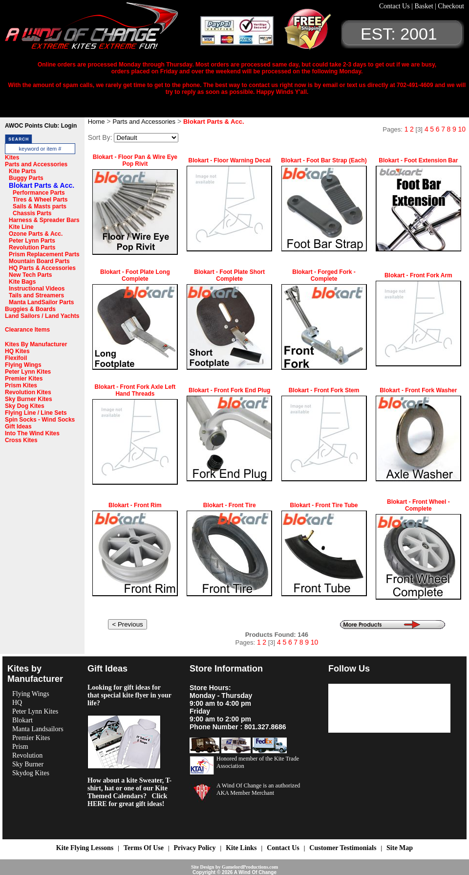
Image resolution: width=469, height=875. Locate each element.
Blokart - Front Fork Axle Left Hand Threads (135, 390)
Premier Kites (24, 378)
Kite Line (21, 227)
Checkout (451, 6)
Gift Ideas (18, 426)
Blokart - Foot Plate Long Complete (135, 275)
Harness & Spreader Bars (44, 220)
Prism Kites (21, 385)
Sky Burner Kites (28, 399)
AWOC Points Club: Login (41, 125)
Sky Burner (27, 764)
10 (462, 129)
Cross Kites (21, 440)
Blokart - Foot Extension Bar (418, 160)
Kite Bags (22, 281)
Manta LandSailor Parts (41, 302)
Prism (20, 746)
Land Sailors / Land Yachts (42, 316)
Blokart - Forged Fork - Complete (323, 275)
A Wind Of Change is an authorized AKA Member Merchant (258, 789)
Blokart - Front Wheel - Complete (418, 505)
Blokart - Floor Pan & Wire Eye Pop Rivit (135, 160)
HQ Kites (17, 351)
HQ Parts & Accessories (42, 268)
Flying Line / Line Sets (36, 412)
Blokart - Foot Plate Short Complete (229, 275)
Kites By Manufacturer (36, 344)
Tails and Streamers (36, 295)
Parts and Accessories (36, 164)
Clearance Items (27, 329)
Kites (12, 157)
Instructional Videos (36, 288)
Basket (424, 6)
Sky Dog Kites (24, 406)
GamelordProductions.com (250, 867)
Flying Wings (23, 364)
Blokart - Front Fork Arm (418, 275)
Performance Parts (39, 192)
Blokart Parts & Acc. (41, 185)
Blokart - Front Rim (135, 505)
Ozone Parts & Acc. (36, 233)
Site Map (399, 848)
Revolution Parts (32, 247)
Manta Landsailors (38, 729)
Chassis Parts (32, 213)
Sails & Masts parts (39, 206)
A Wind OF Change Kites (102, 29)
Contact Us (395, 6)
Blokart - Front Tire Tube (324, 505)
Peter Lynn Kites (28, 371)
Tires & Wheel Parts (40, 199)
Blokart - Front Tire (229, 505)
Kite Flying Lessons (84, 848)
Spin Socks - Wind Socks (40, 419)
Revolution (27, 755)
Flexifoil (16, 358)
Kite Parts (22, 171)
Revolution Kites (28, 392)
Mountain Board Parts (39, 261)
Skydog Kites (30, 773)
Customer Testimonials (342, 848)
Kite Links (241, 848)
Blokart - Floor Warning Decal (230, 160)
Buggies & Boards (30, 309)
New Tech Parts (30, 274)
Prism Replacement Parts (44, 254)
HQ (17, 702)
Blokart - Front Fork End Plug (229, 390)
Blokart (22, 720)
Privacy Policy (195, 848)
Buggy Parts (26, 178)
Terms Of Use (144, 848)
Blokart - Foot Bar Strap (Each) (323, 160)
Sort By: (100, 137)
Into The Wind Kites (32, 433)
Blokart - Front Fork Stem (324, 390)
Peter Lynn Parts (32, 240)
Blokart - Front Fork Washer (418, 390)
